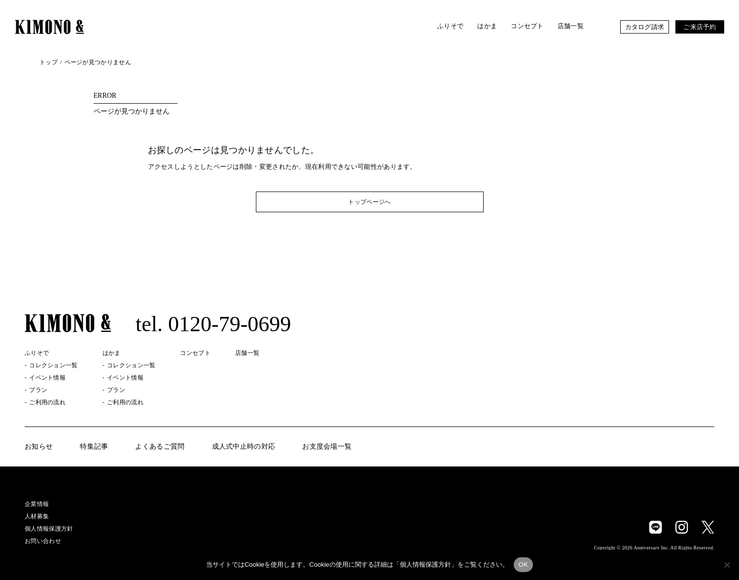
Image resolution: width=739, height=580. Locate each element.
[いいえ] (727, 565)
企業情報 (37, 504)
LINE (655, 527)
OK (523, 564)
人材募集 (37, 516)
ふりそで (450, 26)
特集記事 (94, 446)
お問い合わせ (43, 541)
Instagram (681, 527)
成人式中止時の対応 (244, 446)
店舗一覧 (571, 26)
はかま (487, 26)
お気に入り (602, 27)
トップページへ (369, 201)
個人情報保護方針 (49, 529)
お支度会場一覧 (327, 446)
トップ (48, 62)
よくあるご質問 (159, 446)
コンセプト (527, 26)
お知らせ (39, 446)
